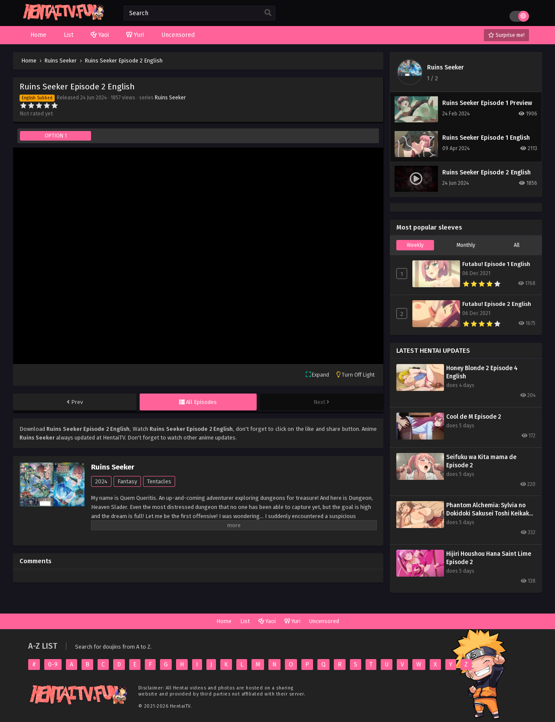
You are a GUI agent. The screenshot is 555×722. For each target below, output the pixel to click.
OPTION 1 (56, 136)
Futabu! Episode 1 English (496, 264)
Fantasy (127, 481)
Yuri (292, 621)
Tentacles (159, 481)
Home (224, 621)
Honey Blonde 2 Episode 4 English (482, 372)
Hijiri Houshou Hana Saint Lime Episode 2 (488, 558)
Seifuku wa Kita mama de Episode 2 (481, 461)
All (516, 245)
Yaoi (267, 621)
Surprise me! (506, 35)
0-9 (53, 664)
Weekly (415, 245)
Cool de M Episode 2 (473, 416)
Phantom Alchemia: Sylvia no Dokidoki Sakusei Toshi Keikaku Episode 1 (489, 510)
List (245, 621)
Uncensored (324, 621)
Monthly (466, 245)
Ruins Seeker (170, 98)
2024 (101, 481)
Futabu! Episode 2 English (496, 304)
